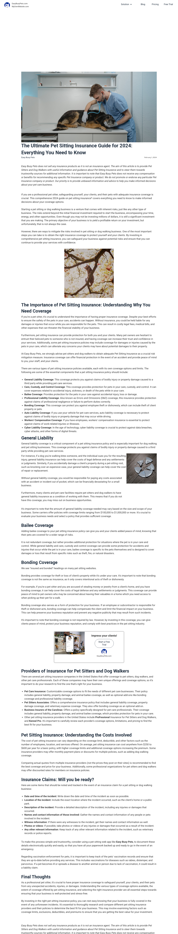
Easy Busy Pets (124, 841)
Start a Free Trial (104, 643)
